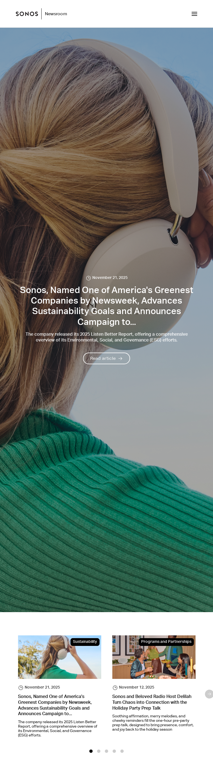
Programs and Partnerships (166, 642)
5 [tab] (122, 751)
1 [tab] (91, 751)
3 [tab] (106, 751)
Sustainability (85, 642)
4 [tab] (114, 751)
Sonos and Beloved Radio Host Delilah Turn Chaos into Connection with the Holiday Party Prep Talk (151, 703)
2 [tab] (98, 751)
